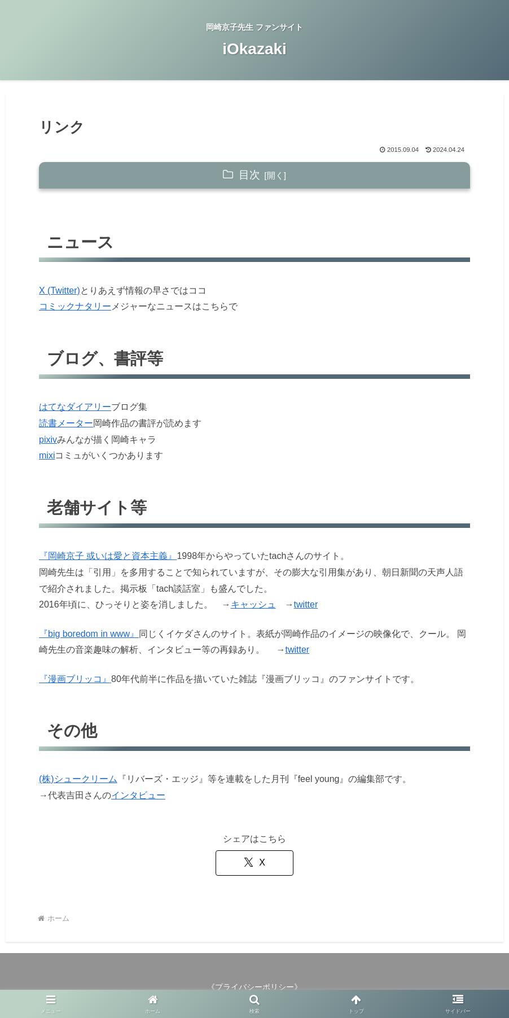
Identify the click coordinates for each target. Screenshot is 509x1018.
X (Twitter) (59, 290)
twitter (306, 604)
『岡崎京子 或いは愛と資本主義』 (108, 556)
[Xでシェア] (254, 863)
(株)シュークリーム (78, 779)
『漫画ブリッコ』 (75, 679)
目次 (249, 175)
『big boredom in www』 (89, 634)
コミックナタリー (75, 306)
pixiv (48, 439)
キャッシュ (253, 604)
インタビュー (138, 795)
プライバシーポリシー (254, 986)
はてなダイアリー (75, 407)
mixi (47, 455)
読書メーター (66, 423)
